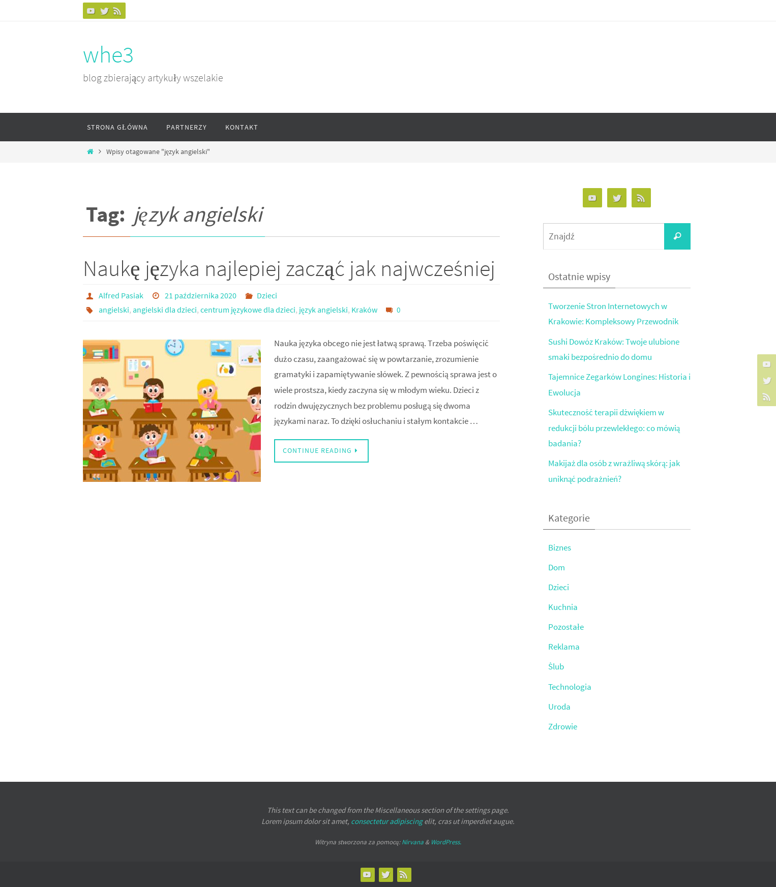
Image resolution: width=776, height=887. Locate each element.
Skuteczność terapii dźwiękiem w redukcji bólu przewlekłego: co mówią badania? (614, 428)
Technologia (569, 686)
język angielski (323, 309)
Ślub (556, 666)
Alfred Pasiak (121, 295)
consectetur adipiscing (387, 821)
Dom (556, 567)
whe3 (108, 54)
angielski (114, 309)
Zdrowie (562, 726)
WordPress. (446, 842)
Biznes (559, 547)
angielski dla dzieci (165, 309)
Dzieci (267, 295)
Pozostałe (566, 626)
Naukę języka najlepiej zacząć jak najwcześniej (289, 268)
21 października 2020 (200, 295)
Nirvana (413, 842)
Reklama (564, 646)
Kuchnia (563, 607)
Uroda (559, 706)
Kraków (364, 309)
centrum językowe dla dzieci (247, 309)
